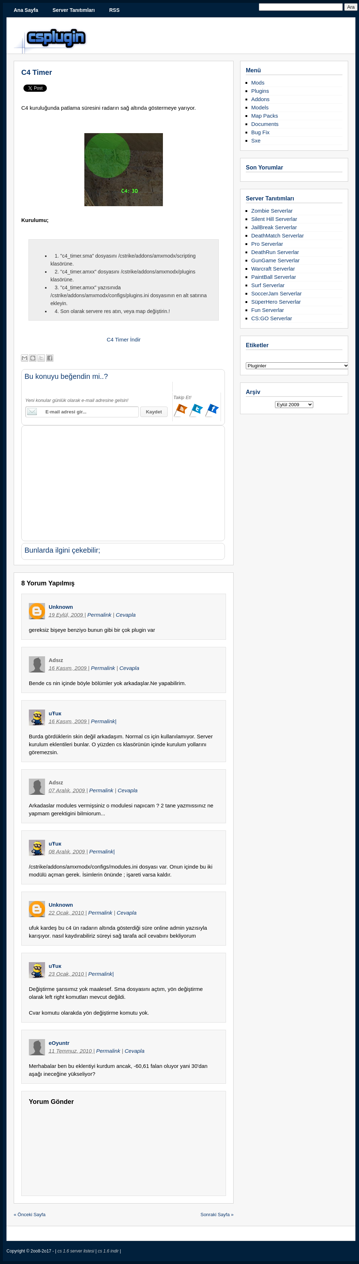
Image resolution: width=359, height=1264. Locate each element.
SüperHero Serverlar (276, 302)
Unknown (61, 607)
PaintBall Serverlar (273, 277)
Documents (265, 124)
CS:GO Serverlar (271, 318)
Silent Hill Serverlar (274, 219)
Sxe (256, 140)
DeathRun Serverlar (275, 252)
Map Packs (264, 116)
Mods (258, 83)
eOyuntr (59, 1043)
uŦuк (55, 713)
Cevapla (126, 615)
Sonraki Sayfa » (217, 1214)
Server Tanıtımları (74, 10)
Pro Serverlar (267, 244)
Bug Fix (260, 132)
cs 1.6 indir (109, 1251)
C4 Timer (36, 72)
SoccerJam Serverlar (276, 293)
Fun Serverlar (267, 310)
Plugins (260, 91)
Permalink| (103, 721)
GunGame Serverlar (275, 260)
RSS (114, 10)
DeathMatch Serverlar (277, 235)
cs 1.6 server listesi (76, 1251)
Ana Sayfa (26, 10)
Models (260, 107)
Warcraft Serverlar (273, 269)
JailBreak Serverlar (274, 227)
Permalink (100, 615)
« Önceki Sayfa (29, 1214)
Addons (260, 99)
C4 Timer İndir (124, 339)
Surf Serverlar (268, 285)
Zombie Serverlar (272, 211)
